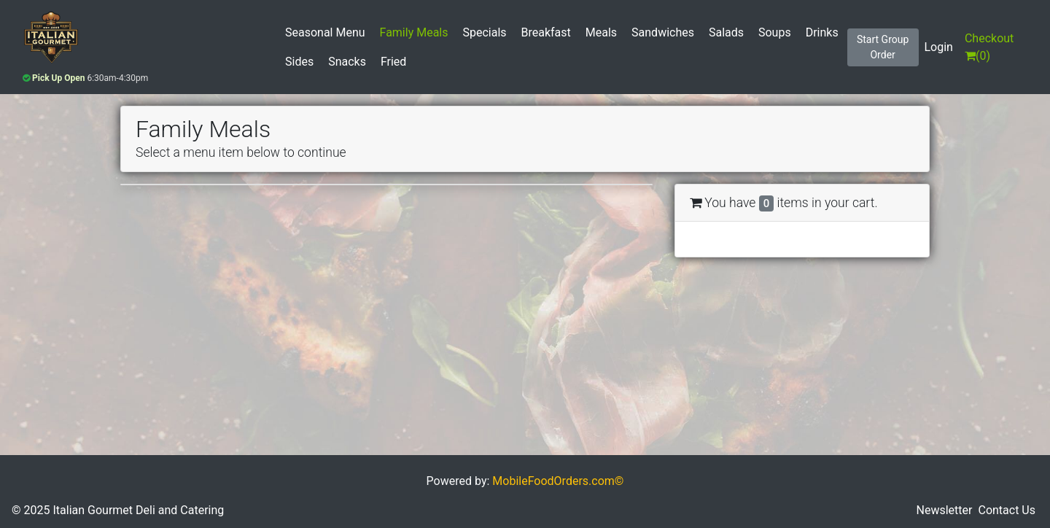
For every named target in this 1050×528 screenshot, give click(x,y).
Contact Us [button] (1006, 510)
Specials (484, 32)
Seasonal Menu (325, 32)
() (989, 47)
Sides (299, 62)
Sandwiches (662, 32)
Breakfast (546, 32)
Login (939, 47)
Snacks (347, 62)
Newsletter (945, 510)
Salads (726, 32)
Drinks (822, 32)
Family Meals (414, 32)
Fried (393, 62)
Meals (601, 32)
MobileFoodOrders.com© (557, 481)
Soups (774, 32)
